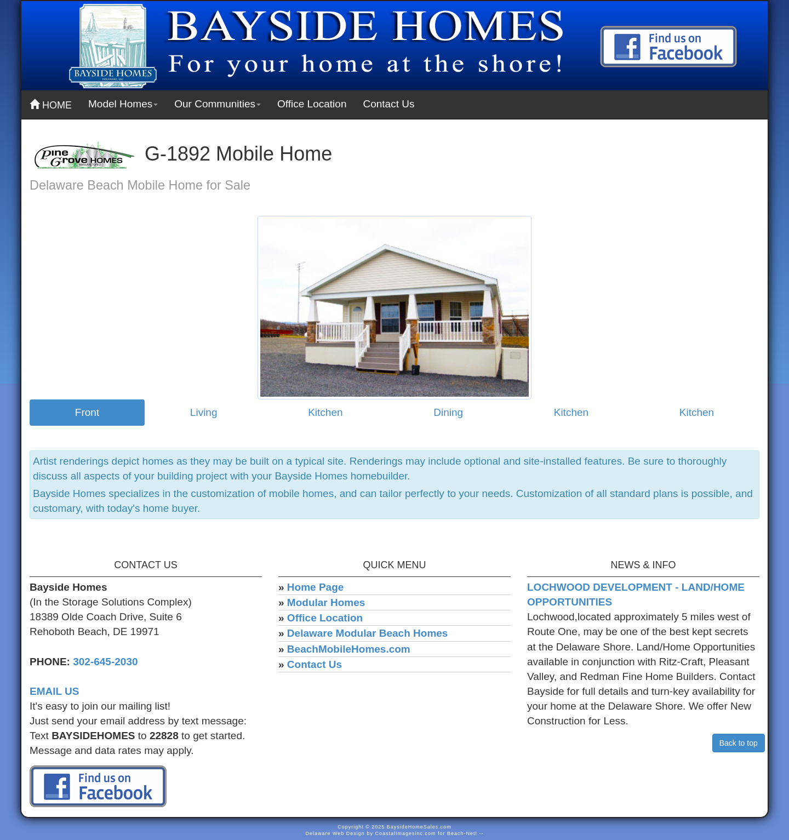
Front (87, 412)
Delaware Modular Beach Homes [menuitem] (367, 633)
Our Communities (217, 104)
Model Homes (123, 104)
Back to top (738, 743)
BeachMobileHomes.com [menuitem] (348, 649)
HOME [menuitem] (51, 105)
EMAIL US (54, 691)
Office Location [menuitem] (311, 104)
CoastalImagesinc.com (405, 833)
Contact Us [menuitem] (388, 104)
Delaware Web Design (335, 833)
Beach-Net (461, 833)
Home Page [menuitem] (315, 587)
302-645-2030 (105, 661)
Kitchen (325, 412)
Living (204, 412)
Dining (448, 412)
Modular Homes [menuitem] (326, 602)
